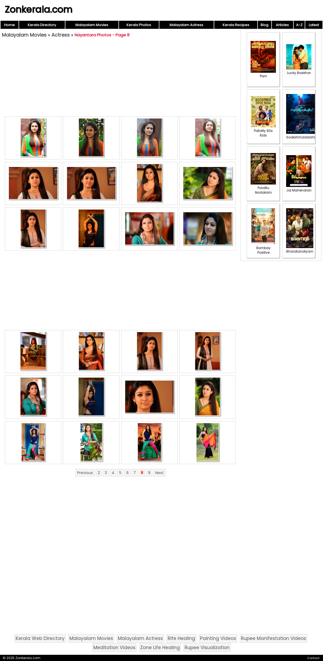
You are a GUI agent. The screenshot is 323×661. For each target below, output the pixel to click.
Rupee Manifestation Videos (273, 638)
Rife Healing (181, 638)
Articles (282, 24)
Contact (313, 658)
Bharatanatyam (299, 249)
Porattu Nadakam (263, 188)
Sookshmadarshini (302, 135)
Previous (85, 472)
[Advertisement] (120, 78)
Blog (264, 24)
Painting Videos (218, 638)
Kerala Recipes (236, 24)
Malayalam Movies (91, 24)
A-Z (299, 24)
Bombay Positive (263, 248)
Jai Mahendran (298, 188)
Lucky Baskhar (298, 70)
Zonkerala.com (38, 9)
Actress (60, 35)
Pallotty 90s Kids (263, 131)
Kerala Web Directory (40, 638)
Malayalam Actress (186, 24)
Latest (314, 24)
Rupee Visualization (207, 647)
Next (159, 472)
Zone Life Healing (160, 647)
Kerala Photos (139, 24)
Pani (263, 73)
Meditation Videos (114, 647)
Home (9, 24)
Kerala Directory (42, 24)
